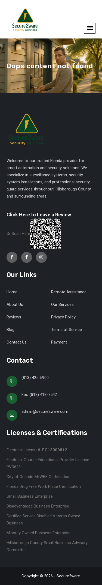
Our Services (62, 304)
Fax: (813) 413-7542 (39, 394)
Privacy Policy (63, 317)
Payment (59, 342)
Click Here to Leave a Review (39, 214)
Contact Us (17, 342)
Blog (10, 329)
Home (12, 291)
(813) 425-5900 (35, 377)
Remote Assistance (68, 291)
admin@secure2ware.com (44, 411)
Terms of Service (66, 329)
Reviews (14, 317)
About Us (15, 304)
